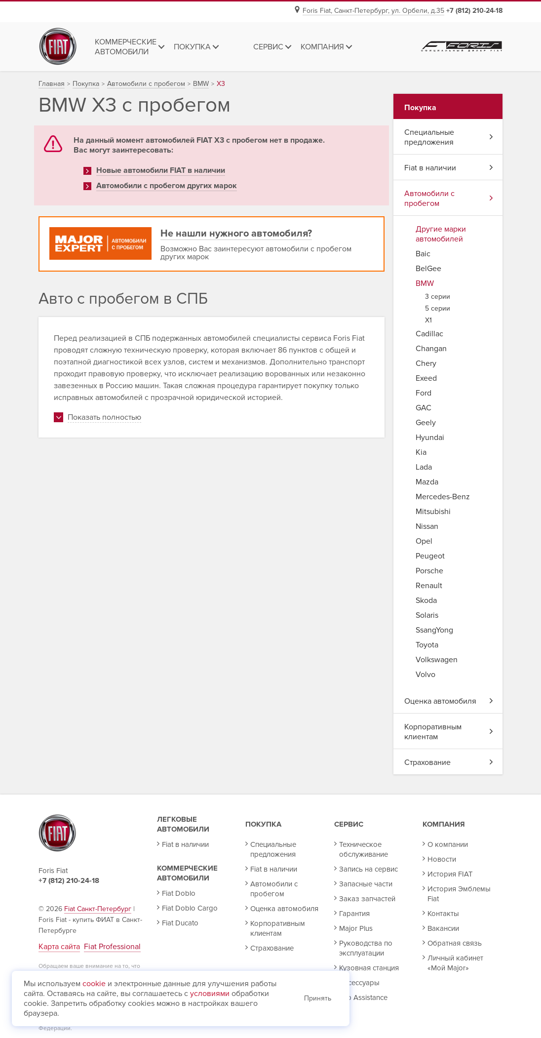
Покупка (263, 824)
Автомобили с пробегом (448, 198)
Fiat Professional (112, 947)
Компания (444, 824)
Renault (429, 586)
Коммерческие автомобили (187, 873)
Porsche (429, 571)
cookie (94, 984)
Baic (423, 254)
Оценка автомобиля (448, 701)
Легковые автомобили (183, 824)
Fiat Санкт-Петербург (97, 909)
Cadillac (429, 334)
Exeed (426, 378)
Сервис (348, 824)
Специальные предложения (448, 137)
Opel (424, 541)
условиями (210, 993)
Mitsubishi (433, 512)
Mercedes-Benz (443, 497)
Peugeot (430, 556)
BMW (425, 283)
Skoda (426, 600)
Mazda (427, 482)
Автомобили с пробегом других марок (166, 186)
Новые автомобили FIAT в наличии (160, 170)
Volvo (425, 674)
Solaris (427, 615)
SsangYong (434, 630)
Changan (431, 349)
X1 (428, 320)
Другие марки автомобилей (441, 234)
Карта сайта (59, 947)
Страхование (448, 762)
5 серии (437, 308)
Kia (421, 452)
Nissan (427, 526)
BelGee (428, 269)
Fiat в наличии (448, 168)
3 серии (437, 296)
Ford (423, 393)
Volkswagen (437, 660)
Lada (424, 467)
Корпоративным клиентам (448, 732)
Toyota (427, 645)
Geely (426, 423)
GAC (423, 408)
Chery (426, 363)
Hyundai (430, 437)
